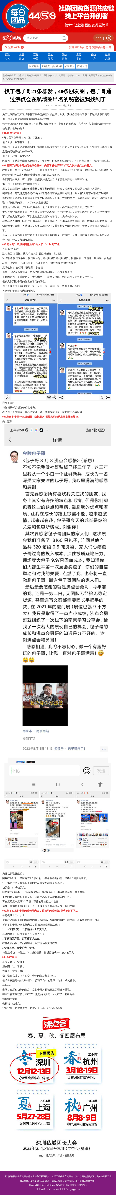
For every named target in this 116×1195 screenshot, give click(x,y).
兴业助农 (57, 66)
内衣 (7, 58)
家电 (64, 58)
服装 (7, 54)
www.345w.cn (49, 1185)
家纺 (21, 58)
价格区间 (82, 66)
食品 (21, 54)
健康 (107, 54)
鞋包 (93, 54)
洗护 (64, 54)
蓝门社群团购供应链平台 (30, 75)
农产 (93, 58)
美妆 (50, 54)
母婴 (78, 54)
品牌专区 (69, 66)
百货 (35, 54)
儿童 (107, 58)
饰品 (35, 58)
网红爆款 (34, 66)
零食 (78, 58)
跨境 (50, 58)
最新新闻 (48, 75)
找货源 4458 (12, 47)
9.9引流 (46, 66)
